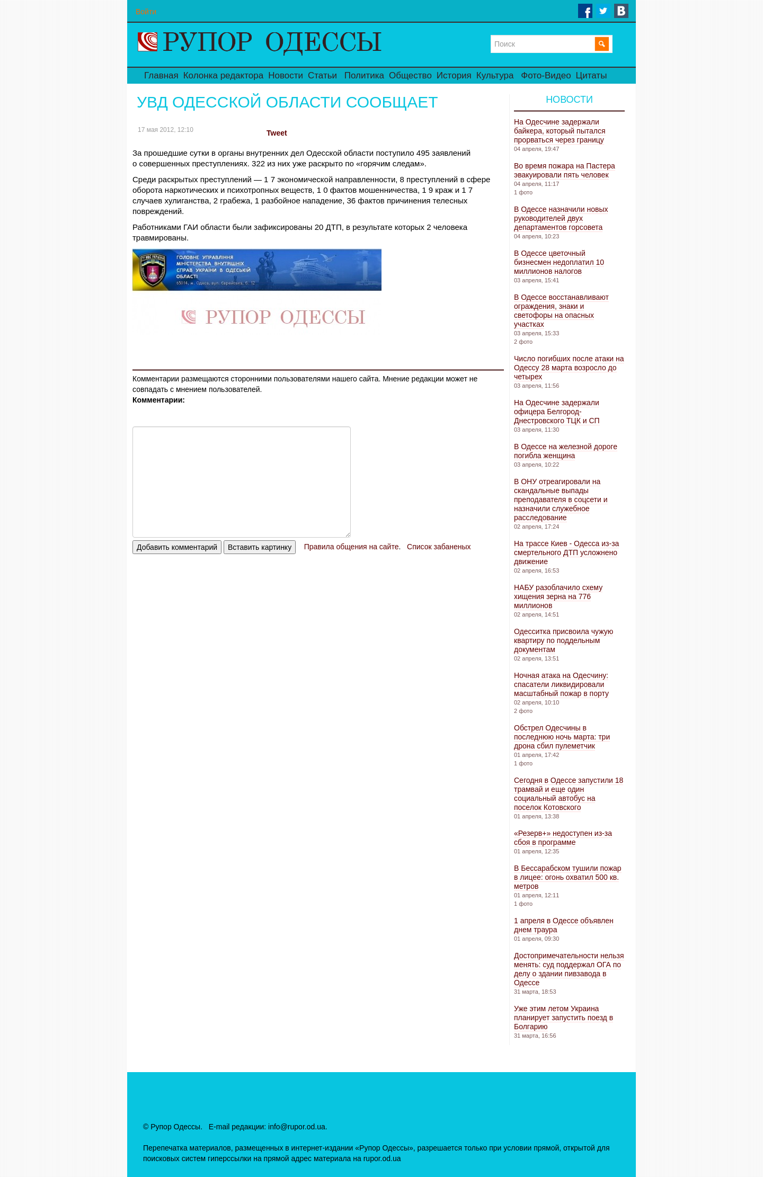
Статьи (322, 75)
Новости (285, 75)
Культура (495, 75)
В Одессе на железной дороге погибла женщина (565, 451)
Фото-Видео (546, 75)
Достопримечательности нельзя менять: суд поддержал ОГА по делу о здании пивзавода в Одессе (569, 969)
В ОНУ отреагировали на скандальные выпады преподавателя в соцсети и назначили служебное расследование (561, 499)
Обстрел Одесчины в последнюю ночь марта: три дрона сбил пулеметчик (562, 737)
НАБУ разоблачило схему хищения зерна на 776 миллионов (558, 596)
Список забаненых (439, 546)
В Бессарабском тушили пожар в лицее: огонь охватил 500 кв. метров (568, 877)
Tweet (277, 133)
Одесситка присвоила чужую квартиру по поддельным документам (563, 640)
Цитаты (591, 75)
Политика (364, 75)
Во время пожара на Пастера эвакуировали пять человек (564, 170)
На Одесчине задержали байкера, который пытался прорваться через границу (560, 131)
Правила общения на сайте (351, 546)
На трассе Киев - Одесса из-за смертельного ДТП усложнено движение (566, 552)
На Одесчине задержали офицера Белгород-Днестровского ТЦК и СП (557, 411)
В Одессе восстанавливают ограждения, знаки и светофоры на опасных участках (561, 310)
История (454, 75)
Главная (161, 75)
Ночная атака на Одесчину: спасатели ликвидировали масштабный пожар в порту (561, 684)
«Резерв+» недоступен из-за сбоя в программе (563, 837)
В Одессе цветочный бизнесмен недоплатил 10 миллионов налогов (559, 262)
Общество (410, 75)
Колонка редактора (223, 75)
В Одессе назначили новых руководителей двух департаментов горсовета (561, 218)
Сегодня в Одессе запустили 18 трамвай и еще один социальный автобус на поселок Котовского (568, 794)
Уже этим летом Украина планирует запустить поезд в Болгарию (563, 1017)
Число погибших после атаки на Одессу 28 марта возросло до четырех (569, 367)
